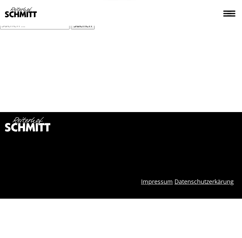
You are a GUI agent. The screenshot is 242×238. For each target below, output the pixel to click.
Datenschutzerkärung (204, 181)
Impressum (157, 181)
